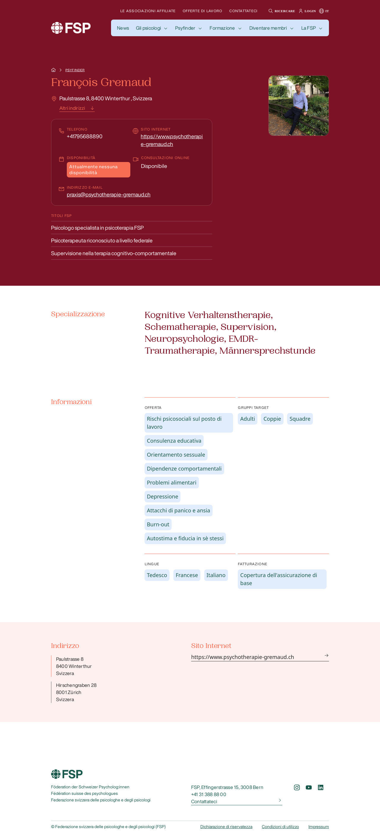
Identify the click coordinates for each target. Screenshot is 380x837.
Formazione (222, 28)
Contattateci (243, 10)
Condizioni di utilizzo (280, 827)
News (123, 28)
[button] (281, 11)
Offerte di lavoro (202, 10)
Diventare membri (268, 28)
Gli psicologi (148, 28)
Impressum (318, 827)
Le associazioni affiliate (147, 10)
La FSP (308, 28)
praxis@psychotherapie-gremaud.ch (109, 194)
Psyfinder (185, 28)
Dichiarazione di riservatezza (226, 827)
